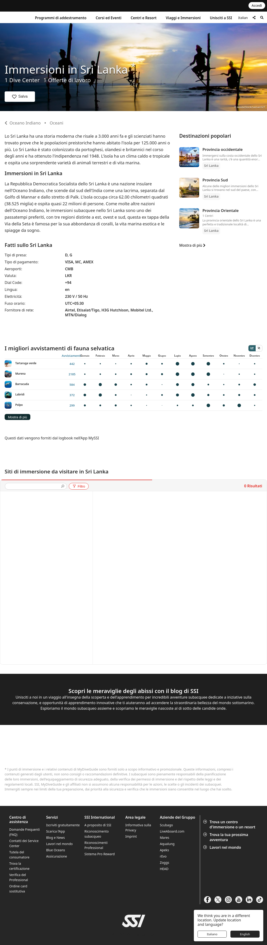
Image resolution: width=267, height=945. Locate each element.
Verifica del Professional (18, 877)
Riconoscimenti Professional (96, 845)
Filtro (78, 486)
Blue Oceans (55, 850)
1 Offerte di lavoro (67, 80)
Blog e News (55, 837)
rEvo (163, 856)
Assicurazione (56, 856)
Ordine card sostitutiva (18, 888)
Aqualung (167, 844)
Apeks (164, 850)
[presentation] (34, 486)
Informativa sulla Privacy (138, 827)
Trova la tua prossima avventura (226, 837)
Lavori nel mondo (222, 847)
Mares (164, 837)
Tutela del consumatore (19, 854)
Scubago (166, 825)
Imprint (131, 836)
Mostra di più (192, 245)
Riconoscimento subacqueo (97, 834)
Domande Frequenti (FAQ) (24, 832)
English (245, 934)
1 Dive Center (22, 80)
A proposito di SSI (98, 825)
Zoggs (164, 862)
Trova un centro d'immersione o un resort (229, 824)
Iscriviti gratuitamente (63, 825)
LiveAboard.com (172, 831)
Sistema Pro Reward (100, 854)
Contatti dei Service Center (24, 843)
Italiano (212, 934)
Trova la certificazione (19, 866)
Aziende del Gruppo (177, 817)
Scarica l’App (55, 831)
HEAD (164, 869)
